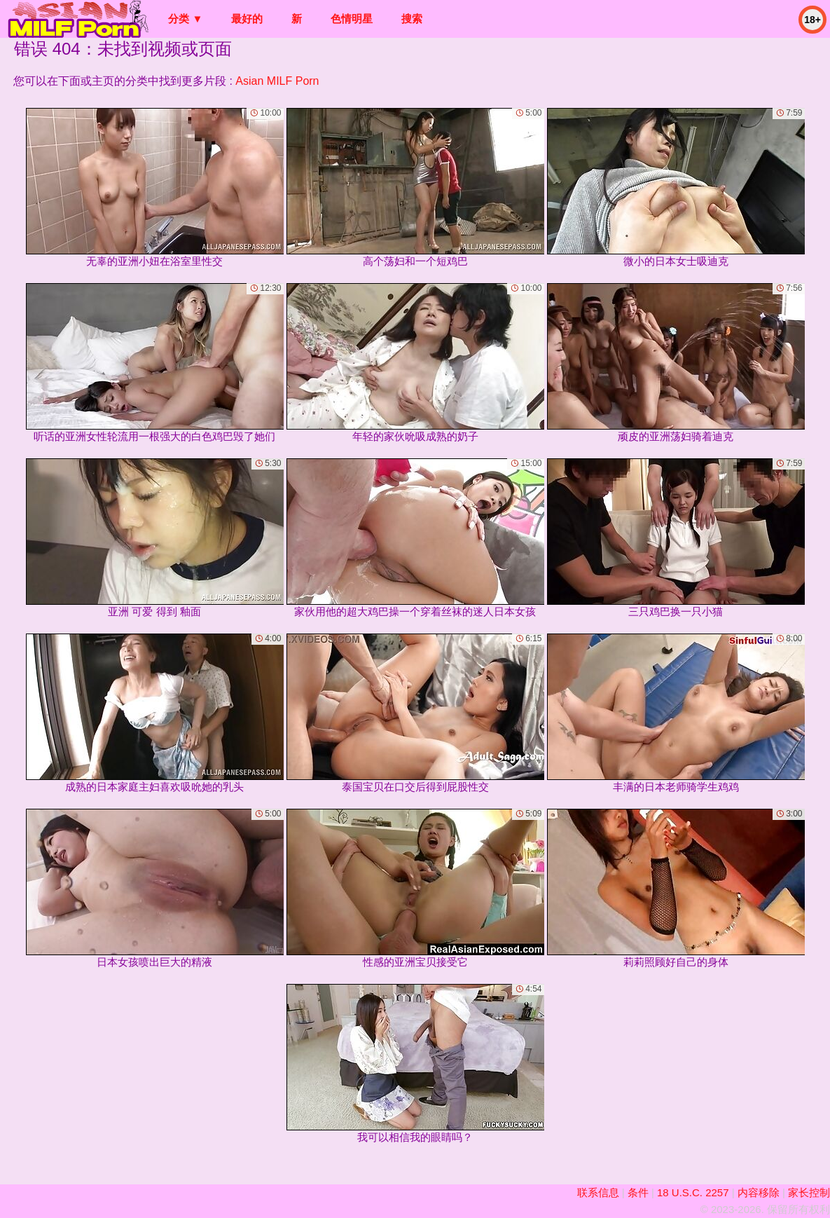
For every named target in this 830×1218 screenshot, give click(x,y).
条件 (638, 1192)
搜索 (411, 19)
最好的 (247, 19)
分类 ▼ (185, 19)
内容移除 (759, 1192)
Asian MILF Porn (277, 81)
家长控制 (809, 1192)
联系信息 (598, 1192)
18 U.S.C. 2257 (693, 1192)
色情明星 (352, 19)
